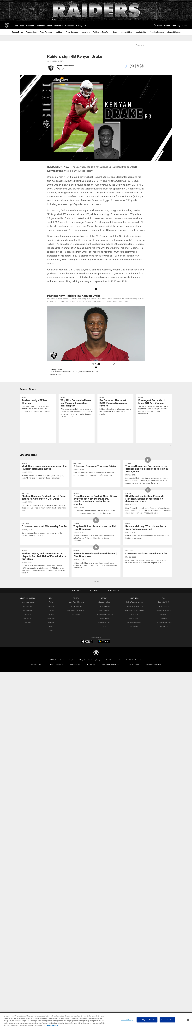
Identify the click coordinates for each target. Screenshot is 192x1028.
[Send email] (137, 67)
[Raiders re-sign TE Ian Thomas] (38, 414)
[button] (92, 446)
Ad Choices (91, 774)
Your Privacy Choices (111, 774)
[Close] (188, 1020)
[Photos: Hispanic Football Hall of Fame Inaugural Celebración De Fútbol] (44, 543)
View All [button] (96, 691)
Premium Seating (76, 715)
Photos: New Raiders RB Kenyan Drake (74, 295)
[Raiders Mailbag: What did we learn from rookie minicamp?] (147, 599)
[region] (96, 1020)
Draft (51, 740)
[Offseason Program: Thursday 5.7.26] (96, 483)
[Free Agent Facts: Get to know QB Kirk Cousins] (154, 416)
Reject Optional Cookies (147, 1020)
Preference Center (156, 774)
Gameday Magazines (134, 731)
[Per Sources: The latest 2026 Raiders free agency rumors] (115, 416)
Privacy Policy (28, 728)
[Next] (114, 360)
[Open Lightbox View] (96, 342)
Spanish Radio (134, 728)
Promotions (163, 736)
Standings (51, 731)
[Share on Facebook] (127, 67)
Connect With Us (162, 711)
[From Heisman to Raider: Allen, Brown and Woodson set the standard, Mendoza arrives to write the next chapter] (96, 544)
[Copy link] (142, 66)
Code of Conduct (104, 731)
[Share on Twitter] (132, 67)
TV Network (134, 724)
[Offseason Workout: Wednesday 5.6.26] (44, 598)
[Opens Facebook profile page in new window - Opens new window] (58, 68)
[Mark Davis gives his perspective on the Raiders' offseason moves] (44, 484)
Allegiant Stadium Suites (104, 724)
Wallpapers (163, 724)
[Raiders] (96, 762)
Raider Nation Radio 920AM (134, 719)
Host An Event (104, 728)
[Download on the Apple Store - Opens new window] (87, 751)
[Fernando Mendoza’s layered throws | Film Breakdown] (96, 655)
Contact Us (28, 724)
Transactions (52, 728)
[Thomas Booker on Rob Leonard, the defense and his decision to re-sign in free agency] (147, 487)
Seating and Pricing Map (76, 719)
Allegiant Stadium (104, 711)
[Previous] (77, 360)
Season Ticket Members (76, 711)
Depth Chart (52, 715)
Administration (28, 715)
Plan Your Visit (104, 719)
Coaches (51, 719)
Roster (51, 711)
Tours (104, 736)
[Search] (155, 25)
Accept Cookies (167, 1020)
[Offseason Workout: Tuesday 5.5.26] (147, 653)
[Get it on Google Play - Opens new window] (104, 752)
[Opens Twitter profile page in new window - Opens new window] (62, 68)
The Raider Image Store (163, 731)
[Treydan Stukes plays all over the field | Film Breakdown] (96, 601)
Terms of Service (54, 774)
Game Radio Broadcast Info (134, 715)
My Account (76, 724)
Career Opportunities (28, 711)
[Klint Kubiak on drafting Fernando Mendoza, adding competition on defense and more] (147, 544)
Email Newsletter (162, 715)
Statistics (52, 724)
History (51, 736)
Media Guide (134, 736)
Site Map (28, 731)
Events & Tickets (104, 715)
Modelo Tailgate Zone (163, 719)
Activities (163, 728)
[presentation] (171, 446)
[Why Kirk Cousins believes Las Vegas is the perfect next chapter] (77, 417)
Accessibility (28, 719)
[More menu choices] (85, 25)
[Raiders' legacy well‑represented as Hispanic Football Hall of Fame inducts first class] (44, 658)
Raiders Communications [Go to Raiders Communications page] (65, 65)
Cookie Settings (134, 774)
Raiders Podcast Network (134, 711)
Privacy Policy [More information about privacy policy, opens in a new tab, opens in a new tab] (52, 1025)
